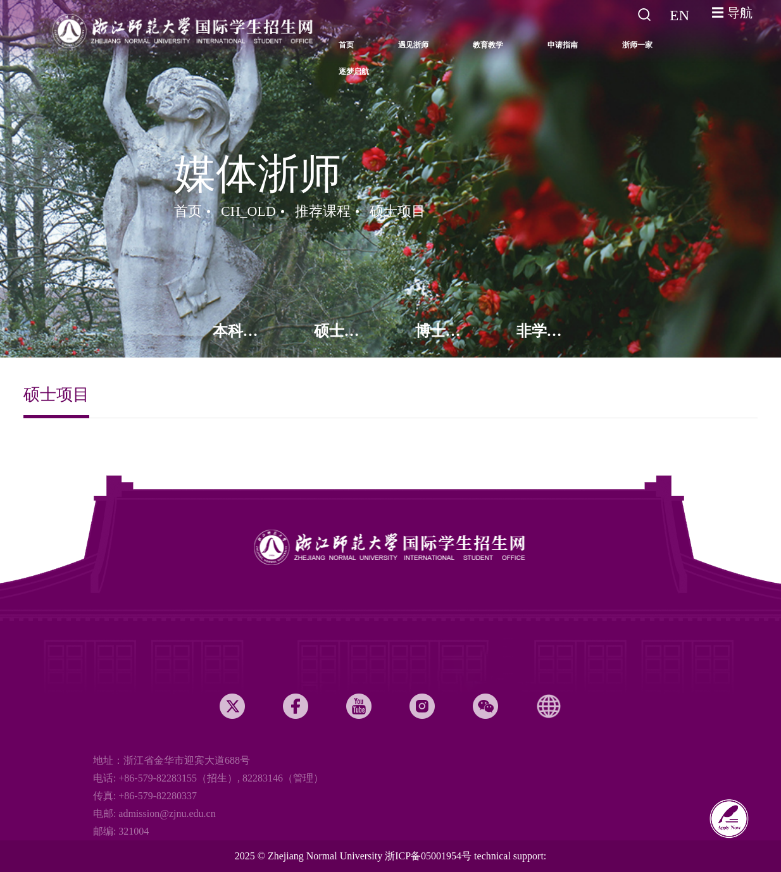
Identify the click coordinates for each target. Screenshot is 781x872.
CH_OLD (248, 211)
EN (679, 15)
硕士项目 (397, 211)
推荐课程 (323, 211)
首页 (188, 211)
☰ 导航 (732, 13)
